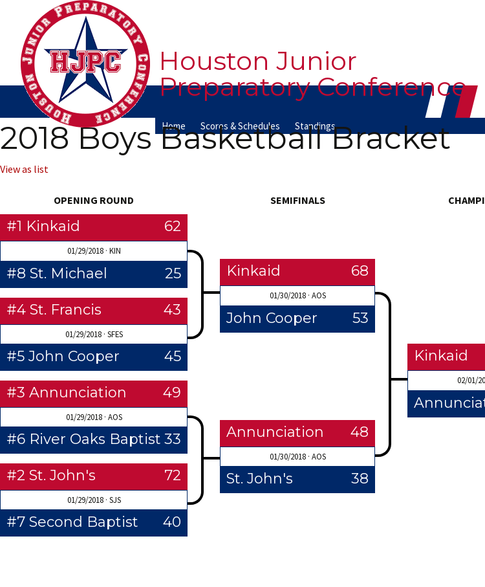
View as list (24, 168)
